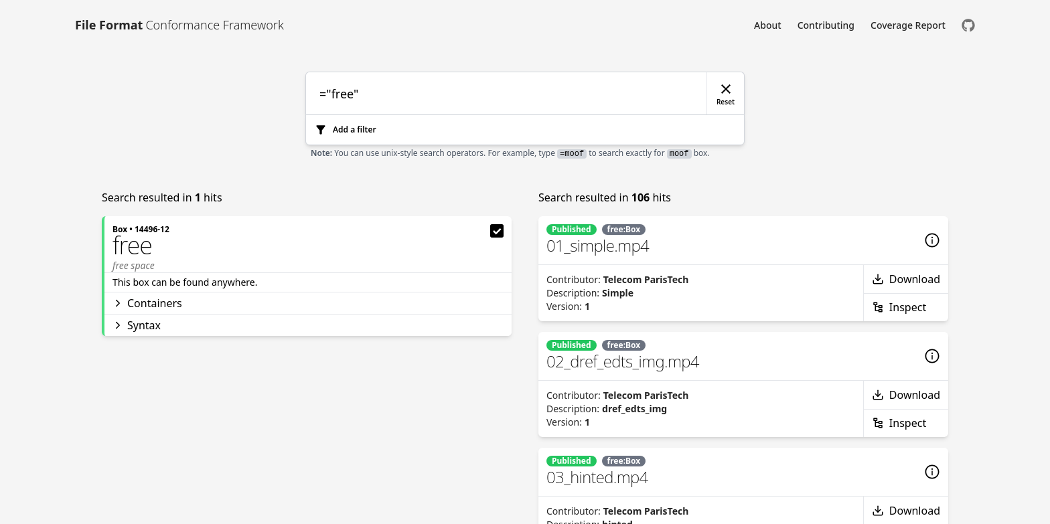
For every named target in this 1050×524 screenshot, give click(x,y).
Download (906, 279)
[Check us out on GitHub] (968, 25)
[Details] (932, 240)
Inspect (899, 307)
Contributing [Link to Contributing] (826, 25)
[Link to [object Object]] (179, 25)
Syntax (136, 325)
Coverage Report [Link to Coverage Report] (908, 25)
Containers (147, 303)
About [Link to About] (767, 25)
